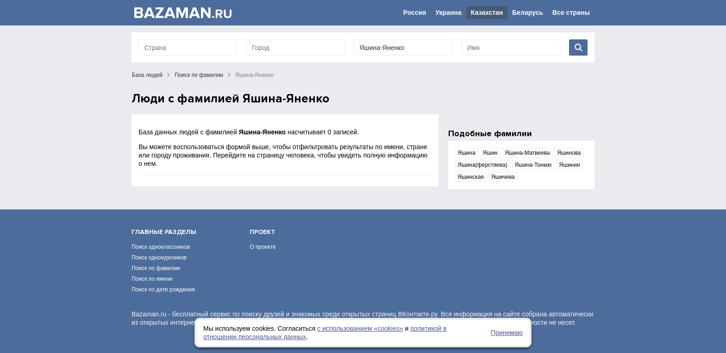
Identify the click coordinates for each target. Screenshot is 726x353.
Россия (414, 12)
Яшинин (569, 165)
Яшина (467, 153)
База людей (147, 75)
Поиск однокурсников (159, 257)
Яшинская (471, 177)
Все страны (571, 12)
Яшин (490, 153)
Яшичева (503, 177)
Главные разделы (163, 232)
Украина (448, 12)
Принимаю (507, 332)
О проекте (263, 247)
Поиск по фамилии (199, 75)
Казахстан (487, 12)
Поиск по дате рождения (163, 289)
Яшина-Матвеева (527, 153)
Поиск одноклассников (160, 247)
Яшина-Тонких (533, 165)
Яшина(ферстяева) (482, 165)
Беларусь (527, 12)
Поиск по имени (151, 279)
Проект (262, 232)
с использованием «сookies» (360, 328)
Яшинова (569, 153)
